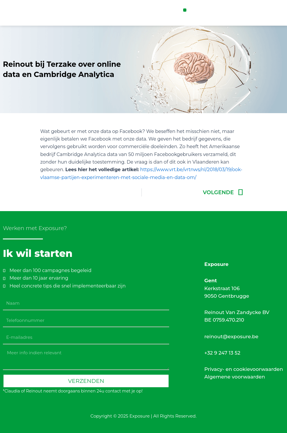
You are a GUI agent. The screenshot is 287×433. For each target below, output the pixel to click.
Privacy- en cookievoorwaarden (243, 369)
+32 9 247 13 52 (222, 353)
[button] (184, 10)
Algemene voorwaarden (234, 377)
